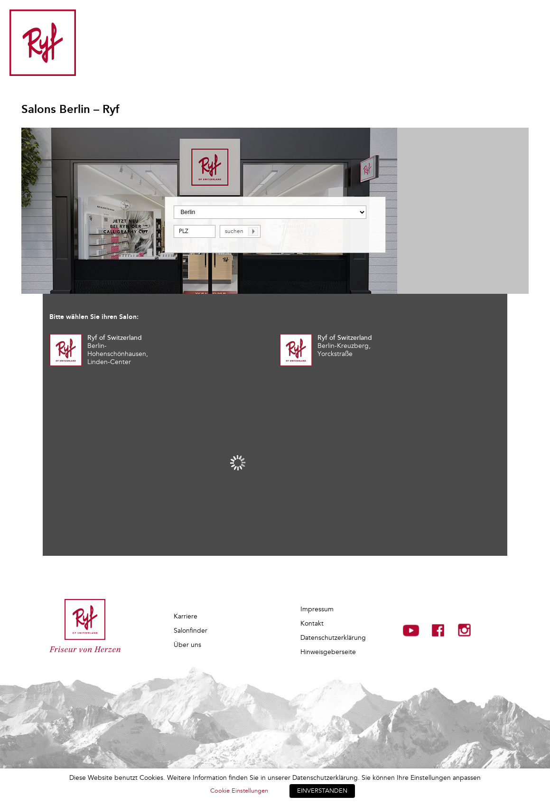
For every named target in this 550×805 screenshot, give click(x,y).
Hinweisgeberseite (328, 652)
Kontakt (312, 623)
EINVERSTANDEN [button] (322, 791)
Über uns (187, 645)
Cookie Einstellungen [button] (239, 791)
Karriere (185, 616)
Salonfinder (190, 631)
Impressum (317, 609)
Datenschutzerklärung (333, 638)
